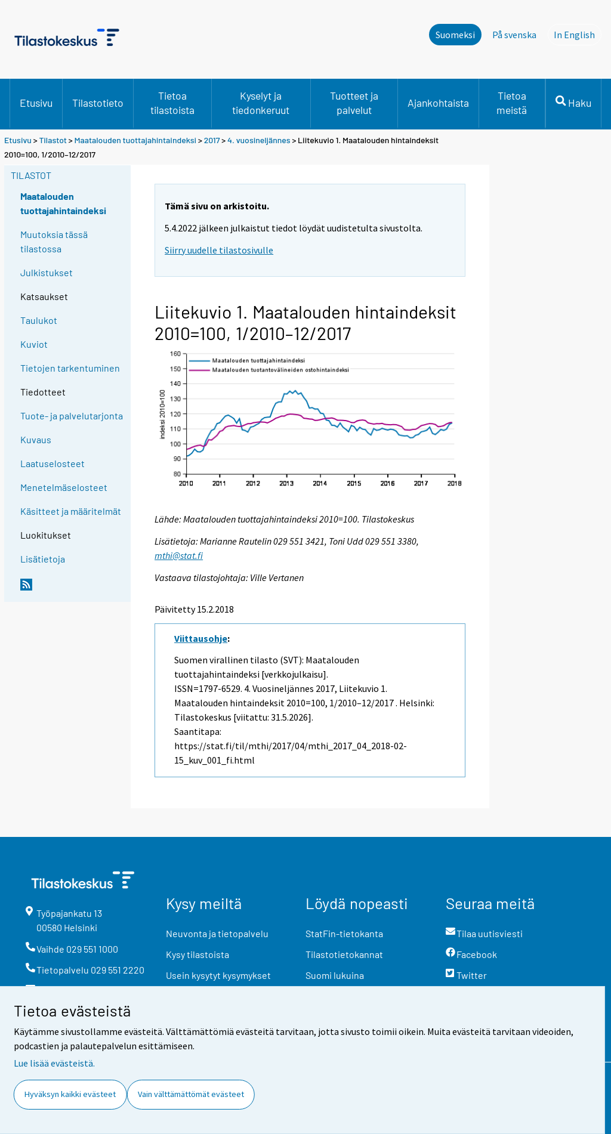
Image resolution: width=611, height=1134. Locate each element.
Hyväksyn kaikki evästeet (70, 1094)
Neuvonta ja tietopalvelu (217, 933)
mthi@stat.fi (179, 555)
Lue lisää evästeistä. (54, 1063)
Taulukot (38, 320)
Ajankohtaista (438, 102)
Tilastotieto (98, 102)
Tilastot (53, 140)
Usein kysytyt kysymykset (218, 975)
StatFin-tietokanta (344, 933)
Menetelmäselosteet (63, 487)
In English (577, 34)
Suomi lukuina (335, 975)
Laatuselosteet (52, 463)
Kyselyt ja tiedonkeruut (260, 102)
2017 (212, 140)
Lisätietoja (42, 558)
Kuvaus (35, 439)
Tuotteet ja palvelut (354, 102)
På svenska (514, 35)
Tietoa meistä (511, 102)
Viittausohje (200, 638)
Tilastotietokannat (344, 954)
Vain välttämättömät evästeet (191, 1094)
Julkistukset (46, 272)
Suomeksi (455, 35)
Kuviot (34, 344)
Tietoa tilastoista (172, 102)
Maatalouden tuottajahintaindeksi (136, 140)
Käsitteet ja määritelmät (70, 511)
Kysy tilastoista (197, 954)
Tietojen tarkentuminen (70, 367)
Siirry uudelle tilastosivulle (219, 250)
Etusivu (36, 102)
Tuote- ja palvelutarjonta (71, 415)
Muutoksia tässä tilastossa (54, 241)
